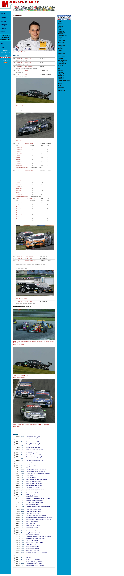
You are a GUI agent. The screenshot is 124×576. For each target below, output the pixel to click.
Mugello (18, 157)
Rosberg (26, 70)
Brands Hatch (19, 153)
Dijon (17, 218)
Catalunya (18, 163)
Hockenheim (19, 147)
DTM (18, 70)
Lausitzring (18, 151)
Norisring (18, 155)
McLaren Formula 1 (29, 256)
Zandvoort (18, 159)
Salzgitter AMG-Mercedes (30, 198)
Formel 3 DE (19, 58)
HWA (26, 74)
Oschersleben (19, 149)
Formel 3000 (19, 66)
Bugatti (17, 192)
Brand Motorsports (29, 66)
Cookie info (6, 60)
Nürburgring (18, 161)
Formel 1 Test (19, 256)
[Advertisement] (80, 32)
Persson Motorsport (29, 143)
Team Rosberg (28, 58)
